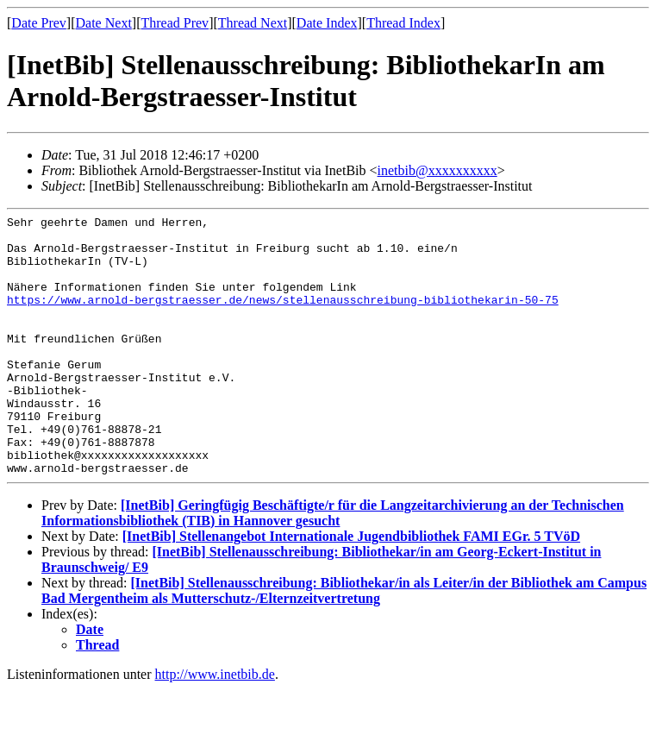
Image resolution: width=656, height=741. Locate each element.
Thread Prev (175, 23)
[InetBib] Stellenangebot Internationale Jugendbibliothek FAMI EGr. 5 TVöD (351, 588)
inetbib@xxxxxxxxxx (437, 170)
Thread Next (252, 23)
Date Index (327, 23)
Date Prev (38, 23)
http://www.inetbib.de (215, 726)
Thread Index (403, 23)
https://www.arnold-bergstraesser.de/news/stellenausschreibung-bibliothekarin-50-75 (283, 317)
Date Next (104, 23)
